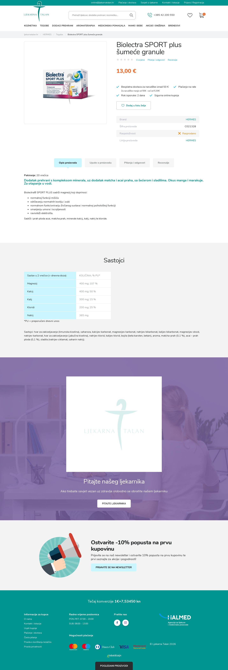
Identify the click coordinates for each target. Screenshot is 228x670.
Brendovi (174, 25)
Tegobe (44, 25)
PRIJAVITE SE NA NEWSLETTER (114, 567)
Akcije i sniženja (155, 25)
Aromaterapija (85, 25)
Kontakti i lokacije (170, 2)
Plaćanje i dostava (127, 2)
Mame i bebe (135, 25)
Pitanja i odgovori (156, 59)
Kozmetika (30, 25)
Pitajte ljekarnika (114, 503)
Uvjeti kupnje (30, 628)
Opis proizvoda (68, 163)
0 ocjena (140, 59)
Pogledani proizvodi (114, 665)
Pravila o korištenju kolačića (37, 642)
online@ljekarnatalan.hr (102, 2)
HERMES (191, 119)
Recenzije (172, 59)
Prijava (187, 2)
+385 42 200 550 (161, 15)
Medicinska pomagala (111, 25)
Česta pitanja (30, 637)
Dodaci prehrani (62, 25)
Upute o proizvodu (100, 163)
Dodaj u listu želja (133, 106)
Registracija (198, 2)
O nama (28, 619)
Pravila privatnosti (33, 646)
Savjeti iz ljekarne (149, 2)
